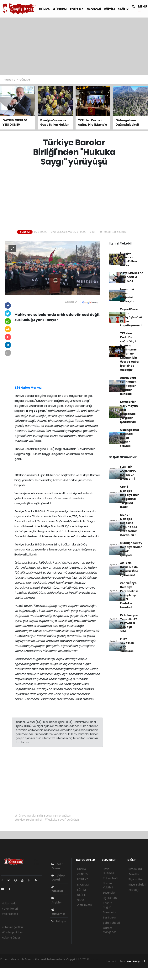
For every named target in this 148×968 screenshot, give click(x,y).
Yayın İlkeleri (10, 909)
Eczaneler (109, 893)
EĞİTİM (109, 9)
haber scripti (36, 963)
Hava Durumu (108, 871)
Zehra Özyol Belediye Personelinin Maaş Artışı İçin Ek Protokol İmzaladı (129, 595)
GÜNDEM (60, 9)
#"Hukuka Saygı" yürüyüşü (62, 820)
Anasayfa (10, 80)
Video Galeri (58, 877)
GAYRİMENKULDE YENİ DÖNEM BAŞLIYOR (131, 277)
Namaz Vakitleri (108, 885)
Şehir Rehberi (111, 923)
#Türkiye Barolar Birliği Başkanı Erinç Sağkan (43, 816)
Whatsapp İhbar (12, 932)
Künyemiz (58, 912)
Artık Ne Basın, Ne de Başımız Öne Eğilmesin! (129, 569)
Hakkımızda (9, 903)
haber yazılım (53, 963)
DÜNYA (44, 9)
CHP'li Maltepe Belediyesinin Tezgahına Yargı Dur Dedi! (130, 497)
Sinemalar (109, 912)
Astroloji (134, 890)
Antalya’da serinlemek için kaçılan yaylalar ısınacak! (128, 386)
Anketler (134, 874)
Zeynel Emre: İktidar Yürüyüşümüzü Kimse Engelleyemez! (131, 317)
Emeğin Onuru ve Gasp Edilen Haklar (128, 259)
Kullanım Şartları (12, 927)
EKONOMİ (94, 9)
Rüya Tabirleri (137, 884)
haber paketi (18, 963)
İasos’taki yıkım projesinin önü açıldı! (127, 295)
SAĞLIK (123, 9)
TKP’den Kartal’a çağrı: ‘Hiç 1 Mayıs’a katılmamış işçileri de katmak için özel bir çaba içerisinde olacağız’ (129, 351)
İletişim (58, 921)
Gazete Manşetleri (109, 930)
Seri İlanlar (109, 917)
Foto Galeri (57, 866)
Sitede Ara (135, 869)
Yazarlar (57, 889)
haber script (70, 963)
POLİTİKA (77, 9)
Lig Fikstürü (110, 898)
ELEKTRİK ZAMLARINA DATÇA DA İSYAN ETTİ (128, 473)
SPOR (80, 900)
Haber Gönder (11, 937)
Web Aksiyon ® (136, 961)
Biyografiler (136, 879)
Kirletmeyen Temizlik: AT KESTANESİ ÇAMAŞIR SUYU (129, 623)
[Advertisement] (74, 46)
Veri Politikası (10, 914)
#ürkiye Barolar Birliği (28, 820)
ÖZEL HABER (84, 905)
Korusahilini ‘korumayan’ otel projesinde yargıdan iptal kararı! (129, 412)
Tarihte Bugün (107, 905)
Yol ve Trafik (111, 878)
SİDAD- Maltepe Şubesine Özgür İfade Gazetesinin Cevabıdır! (129, 525)
